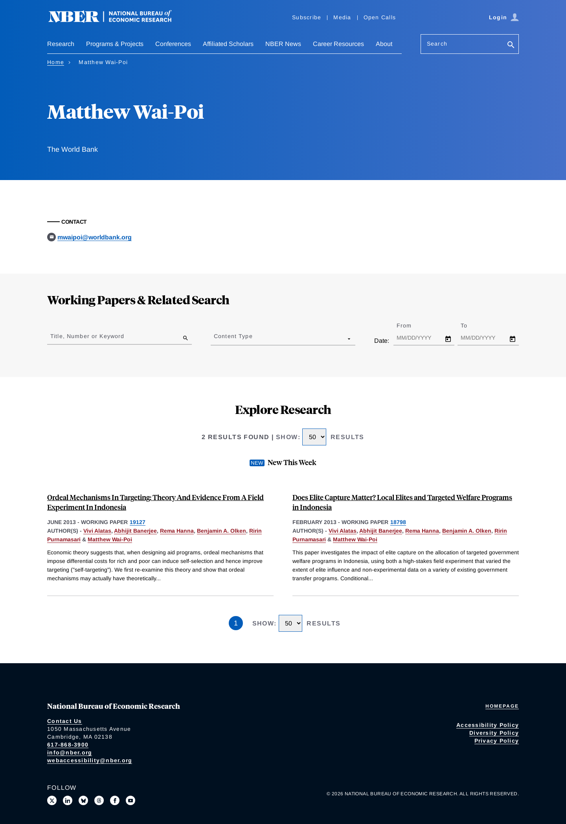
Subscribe (306, 17)
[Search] (511, 45)
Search (437, 43)
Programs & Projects (114, 43)
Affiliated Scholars (228, 43)
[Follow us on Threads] (99, 800)
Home (55, 62)
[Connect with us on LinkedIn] (67, 800)
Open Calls (380, 17)
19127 (137, 522)
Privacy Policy (496, 741)
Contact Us (64, 721)
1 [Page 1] (236, 623)
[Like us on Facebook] (114, 800)
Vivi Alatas (97, 531)
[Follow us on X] (52, 800)
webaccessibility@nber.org (89, 760)
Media (342, 17)
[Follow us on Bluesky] (83, 800)
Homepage (502, 706)
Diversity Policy (494, 733)
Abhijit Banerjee (135, 531)
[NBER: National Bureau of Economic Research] (116, 20)
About (384, 43)
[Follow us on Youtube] (130, 800)
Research (60, 43)
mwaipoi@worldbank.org (94, 237)
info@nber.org (69, 752)
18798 (398, 522)
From (411, 325)
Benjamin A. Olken (221, 531)
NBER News (283, 43)
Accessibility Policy (487, 725)
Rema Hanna (177, 531)
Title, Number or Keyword (87, 336)
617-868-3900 (67, 744)
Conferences (173, 43)
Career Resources (338, 43)
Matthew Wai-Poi (110, 539)
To (471, 325)
